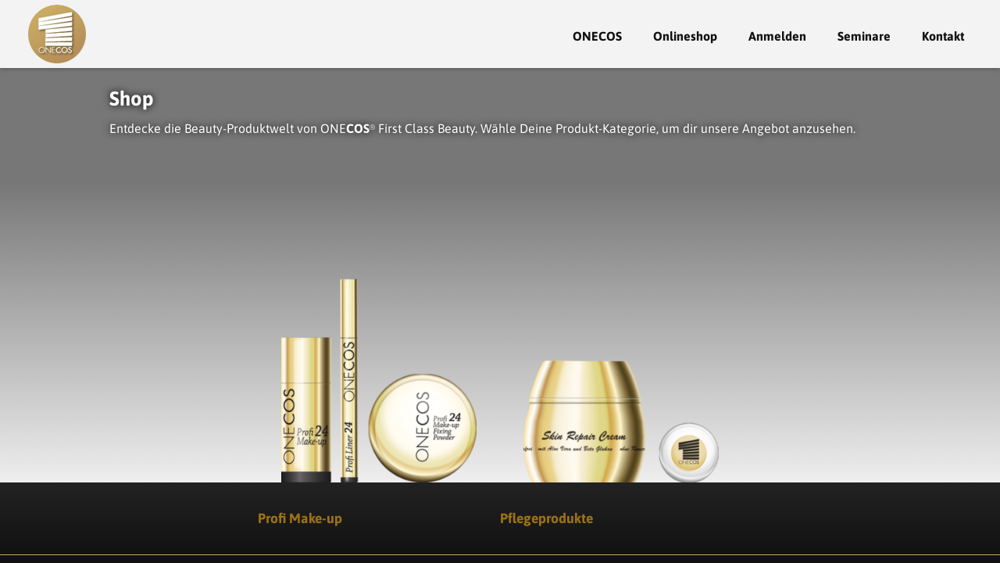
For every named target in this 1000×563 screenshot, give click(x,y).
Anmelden (777, 36)
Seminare (864, 36)
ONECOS (597, 36)
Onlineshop (685, 36)
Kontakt (943, 36)
